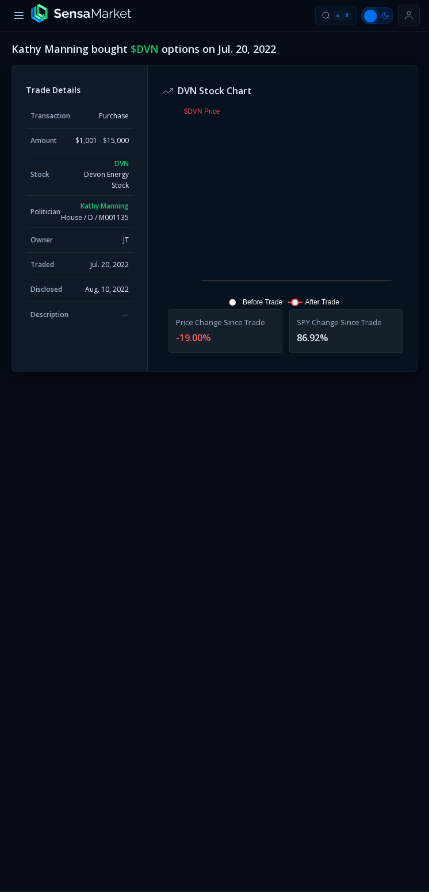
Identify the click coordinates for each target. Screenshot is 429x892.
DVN (121, 163)
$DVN (145, 49)
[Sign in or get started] (409, 15)
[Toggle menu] (19, 15)
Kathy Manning (105, 206)
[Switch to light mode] (377, 15)
